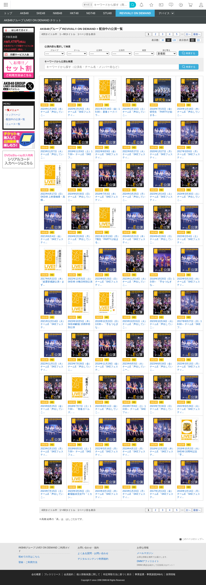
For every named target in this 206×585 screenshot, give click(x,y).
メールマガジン (145, 553)
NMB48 (57, 13)
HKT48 (74, 13)
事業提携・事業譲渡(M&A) (149, 574)
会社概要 (36, 574)
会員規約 (68, 574)
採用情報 (170, 574)
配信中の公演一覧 (15, 119)
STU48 (107, 13)
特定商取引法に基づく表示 (117, 574)
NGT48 (90, 13)
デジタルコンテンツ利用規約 (93, 558)
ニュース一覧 (13, 124)
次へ (188, 34)
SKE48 (41, 13)
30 (163, 40)
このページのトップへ (192, 539)
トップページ (13, 114)
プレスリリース (52, 574)
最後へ (196, 34)
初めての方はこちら (29, 556)
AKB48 (24, 13)
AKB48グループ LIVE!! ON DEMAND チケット (32, 20)
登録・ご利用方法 (27, 562)
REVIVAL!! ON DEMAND (135, 13)
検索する (190, 66)
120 (174, 40)
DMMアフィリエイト (148, 561)
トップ (8, 13)
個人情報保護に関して (88, 574)
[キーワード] (111, 5)
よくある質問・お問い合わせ (93, 553)
